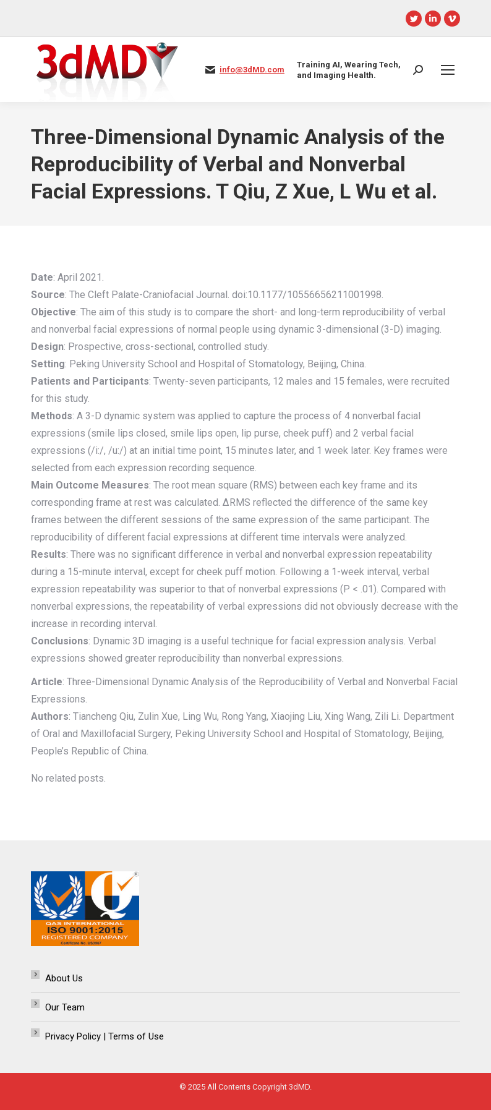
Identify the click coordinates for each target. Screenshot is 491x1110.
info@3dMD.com (252, 69)
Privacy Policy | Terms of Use (104, 1036)
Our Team (65, 1007)
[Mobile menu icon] (447, 70)
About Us (64, 978)
